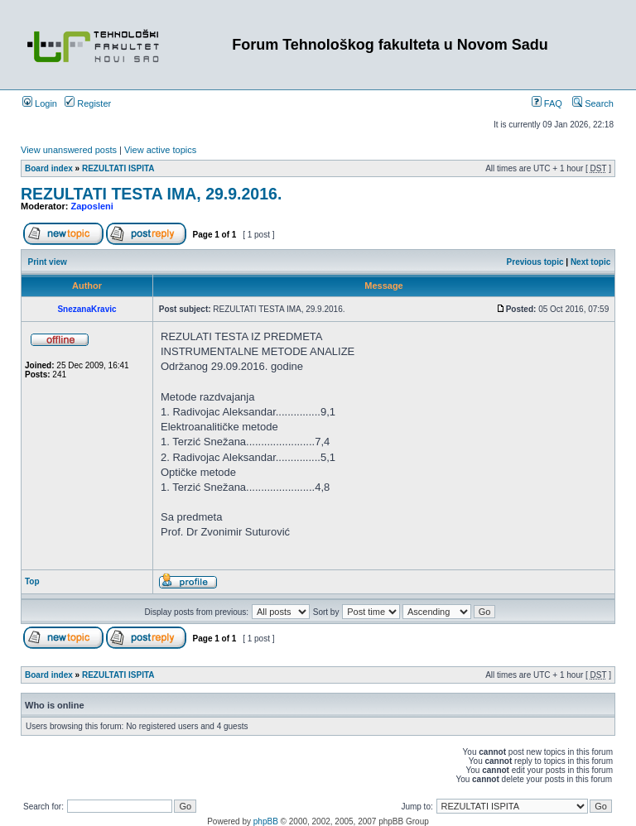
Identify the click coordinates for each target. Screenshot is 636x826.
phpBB (265, 821)
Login (39, 103)
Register (88, 103)
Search (593, 103)
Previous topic (535, 262)
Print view (47, 262)
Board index (49, 168)
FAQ (547, 103)
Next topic (590, 262)
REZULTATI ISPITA (118, 168)
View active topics (160, 150)
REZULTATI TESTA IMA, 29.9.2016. (151, 194)
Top (32, 581)
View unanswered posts (69, 150)
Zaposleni (92, 206)
